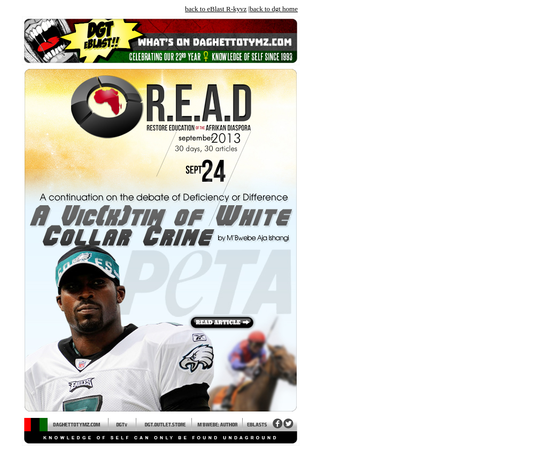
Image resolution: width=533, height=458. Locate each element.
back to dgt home (274, 9)
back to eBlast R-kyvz (215, 9)
